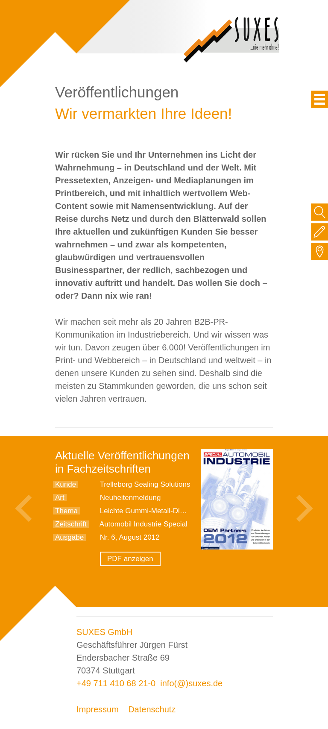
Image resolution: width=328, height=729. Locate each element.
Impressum (97, 709)
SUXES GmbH (104, 632)
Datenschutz (152, 709)
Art (59, 497)
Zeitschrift (71, 524)
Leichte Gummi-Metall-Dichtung (151, 511)
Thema (66, 510)
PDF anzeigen (130, 559)
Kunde (65, 484)
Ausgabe (69, 537)
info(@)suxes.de (191, 683)
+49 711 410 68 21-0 (115, 683)
